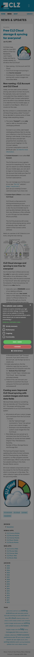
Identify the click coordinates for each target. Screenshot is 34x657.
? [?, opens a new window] (11, 319)
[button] (17, 322)
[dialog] (17, 328)
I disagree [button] (17, 346)
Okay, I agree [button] (17, 342)
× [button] (30, 305)
